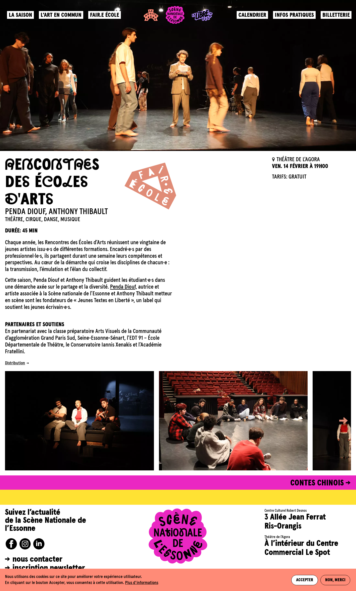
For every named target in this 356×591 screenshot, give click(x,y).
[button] (339, 420)
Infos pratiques (293, 16)
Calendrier (252, 16)
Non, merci (335, 580)
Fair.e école (105, 16)
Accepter (304, 580)
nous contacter (37, 559)
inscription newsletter (49, 568)
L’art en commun (61, 16)
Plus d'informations (141, 583)
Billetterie (335, 16)
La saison (21, 16)
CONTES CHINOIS (317, 483)
